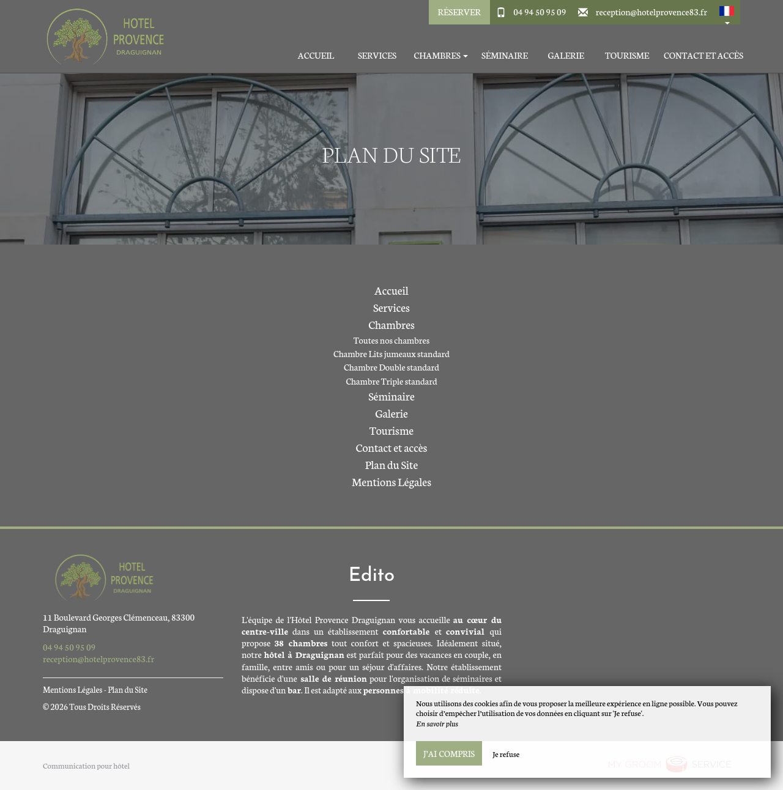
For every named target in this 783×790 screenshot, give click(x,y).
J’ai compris (449, 753)
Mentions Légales (391, 481)
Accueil (316, 55)
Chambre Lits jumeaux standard (391, 353)
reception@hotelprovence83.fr (651, 12)
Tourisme (627, 55)
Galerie (565, 55)
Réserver (459, 12)
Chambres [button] (441, 55)
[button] (726, 12)
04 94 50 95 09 (539, 12)
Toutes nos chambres (391, 340)
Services (377, 55)
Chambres (391, 324)
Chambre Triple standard (391, 381)
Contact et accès (703, 55)
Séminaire (504, 55)
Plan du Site (391, 464)
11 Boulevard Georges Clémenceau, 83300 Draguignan (119, 623)
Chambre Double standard (391, 367)
